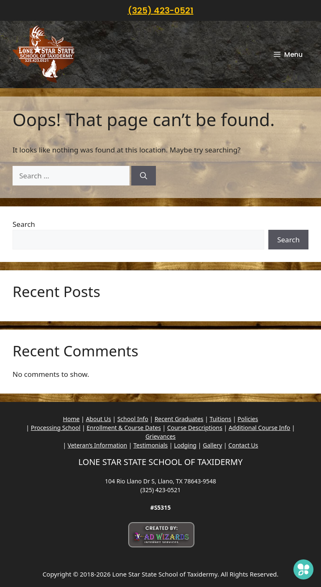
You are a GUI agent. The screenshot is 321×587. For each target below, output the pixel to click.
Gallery (212, 445)
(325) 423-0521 (161, 10)
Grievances (160, 436)
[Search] (143, 176)
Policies (247, 419)
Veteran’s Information (97, 445)
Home (71, 419)
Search (24, 224)
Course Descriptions (194, 428)
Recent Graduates (179, 419)
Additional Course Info (259, 428)
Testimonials (150, 445)
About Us (98, 419)
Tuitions (221, 419)
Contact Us (243, 445)
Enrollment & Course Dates (124, 428)
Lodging (185, 445)
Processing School (56, 428)
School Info (132, 419)
